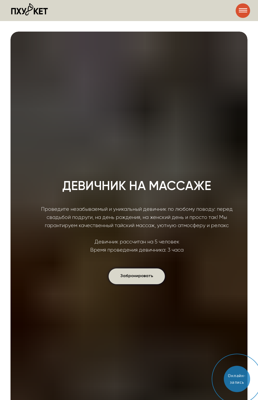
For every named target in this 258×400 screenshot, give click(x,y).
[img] (243, 10)
